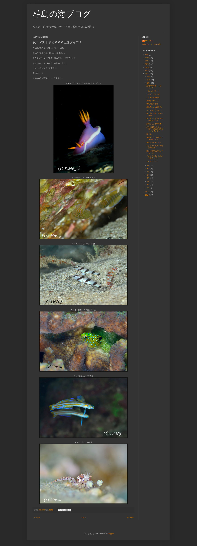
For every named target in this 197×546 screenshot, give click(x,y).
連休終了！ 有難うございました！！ (154, 138)
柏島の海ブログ (62, 14)
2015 (147, 195)
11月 (149, 80)
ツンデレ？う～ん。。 (154, 110)
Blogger (111, 534)
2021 (147, 61)
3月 (148, 185)
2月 (148, 188)
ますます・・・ (152, 161)
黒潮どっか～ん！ (153, 101)
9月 (148, 165)
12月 (149, 76)
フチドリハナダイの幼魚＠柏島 (154, 147)
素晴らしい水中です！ (154, 124)
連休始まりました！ (153, 142)
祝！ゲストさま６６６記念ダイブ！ (154, 120)
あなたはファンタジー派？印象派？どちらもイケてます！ (154, 129)
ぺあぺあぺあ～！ (153, 91)
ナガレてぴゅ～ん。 (153, 94)
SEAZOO (148, 41)
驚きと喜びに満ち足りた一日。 (154, 152)
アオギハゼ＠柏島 (153, 97)
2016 (147, 192)
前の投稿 (130, 517)
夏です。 (149, 134)
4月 (148, 181)
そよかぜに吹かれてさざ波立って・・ (154, 157)
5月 (148, 178)
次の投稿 (36, 517)
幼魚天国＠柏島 (152, 104)
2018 (147, 71)
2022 (147, 58)
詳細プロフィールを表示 (151, 44)
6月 (148, 175)
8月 (148, 169)
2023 (147, 55)
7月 (148, 172)
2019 (147, 67)
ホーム (83, 517)
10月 (149, 83)
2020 (147, 64)
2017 (147, 74)
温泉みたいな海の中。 (154, 107)
